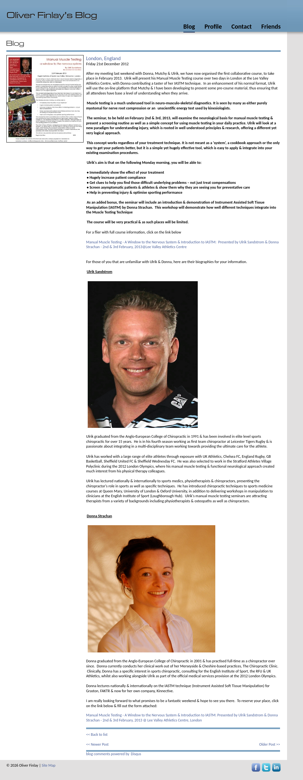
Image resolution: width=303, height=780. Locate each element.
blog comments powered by (113, 754)
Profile (213, 26)
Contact (241, 26)
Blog (189, 26)
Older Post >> (269, 744)
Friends (271, 26)
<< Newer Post (97, 744)
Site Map (48, 765)
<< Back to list (96, 734)
